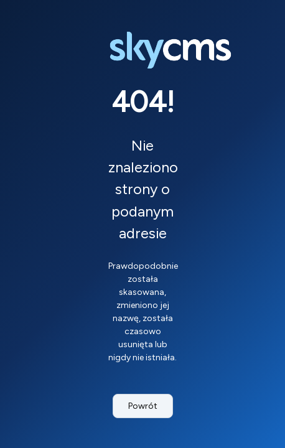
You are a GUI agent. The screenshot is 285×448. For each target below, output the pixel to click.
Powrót (142, 406)
